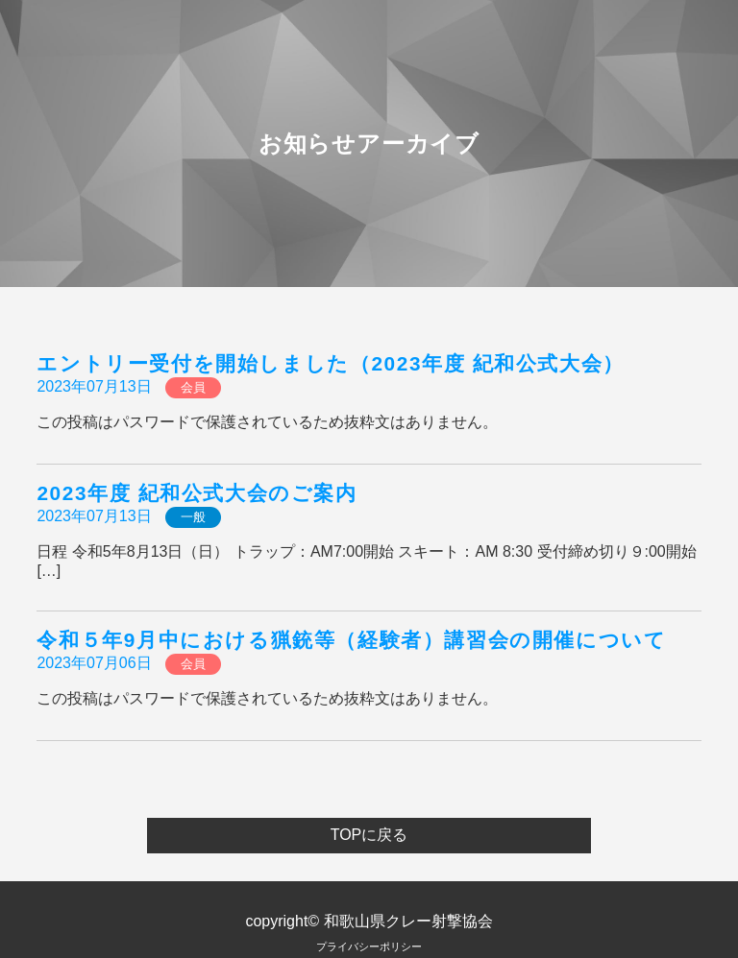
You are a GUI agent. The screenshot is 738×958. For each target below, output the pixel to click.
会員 (193, 387)
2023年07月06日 (94, 663)
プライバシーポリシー (369, 946)
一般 (193, 517)
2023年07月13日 (94, 386)
